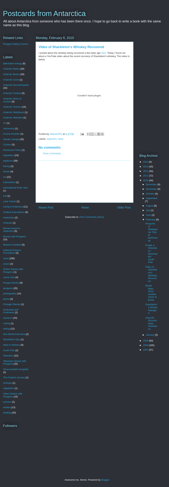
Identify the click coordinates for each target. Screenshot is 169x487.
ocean (6, 263)
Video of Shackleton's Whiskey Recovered (151, 274)
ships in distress (11, 344)
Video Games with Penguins (12, 395)
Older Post (123, 207)
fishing (6, 166)
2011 (146, 175)
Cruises (7, 144)
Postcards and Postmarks (10, 311)
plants (6, 299)
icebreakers (9, 182)
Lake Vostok (9, 201)
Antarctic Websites (13, 117)
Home (85, 207)
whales (6, 407)
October (150, 193)
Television (8, 355)
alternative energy (12, 63)
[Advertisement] (84, 181)
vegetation (8, 388)
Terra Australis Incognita (15, 369)
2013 (146, 166)
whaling (7, 412)
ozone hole (9, 277)
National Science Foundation (12, 251)
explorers (52, 139)
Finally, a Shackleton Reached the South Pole (151, 254)
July (148, 210)
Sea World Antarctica (14, 334)
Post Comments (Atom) (91, 217)
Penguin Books (11, 282)
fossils (6, 171)
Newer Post (46, 207)
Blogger (105, 479)
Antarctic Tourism (12, 106)
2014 (146, 161)
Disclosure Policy (12, 150)
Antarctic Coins (11, 79)
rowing (6, 323)
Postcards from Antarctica (44, 13)
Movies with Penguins (14, 236)
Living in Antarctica (13, 206)
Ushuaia (7, 383)
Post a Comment (52, 153)
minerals (7, 222)
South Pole (9, 350)
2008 (146, 345)
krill (5, 196)
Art (4, 123)
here (103, 53)
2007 (146, 349)
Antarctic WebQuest (13, 112)
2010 (146, 180)
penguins (8, 288)
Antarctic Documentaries (16, 85)
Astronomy (8, 128)
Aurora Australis (11, 133)
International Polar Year (15, 187)
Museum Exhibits (12, 244)
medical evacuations (14, 212)
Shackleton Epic (11, 339)
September (152, 198)
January (150, 334)
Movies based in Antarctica (11, 230)
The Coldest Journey (14, 377)
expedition (8, 155)
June (149, 215)
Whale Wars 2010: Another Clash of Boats (151, 292)
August (150, 205)
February (151, 219)
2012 (146, 171)
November (152, 189)
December (152, 184)
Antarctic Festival (12, 93)
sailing (6, 328)
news (60, 139)
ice (4, 177)
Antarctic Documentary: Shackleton (151, 323)
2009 (146, 340)
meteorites (8, 217)
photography (9, 293)
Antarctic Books (11, 74)
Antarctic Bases (11, 68)
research (7, 318)
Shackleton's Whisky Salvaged (151, 308)
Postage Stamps (11, 304)
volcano (7, 401)
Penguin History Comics (15, 44)
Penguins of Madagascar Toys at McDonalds (151, 232)
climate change (11, 139)
